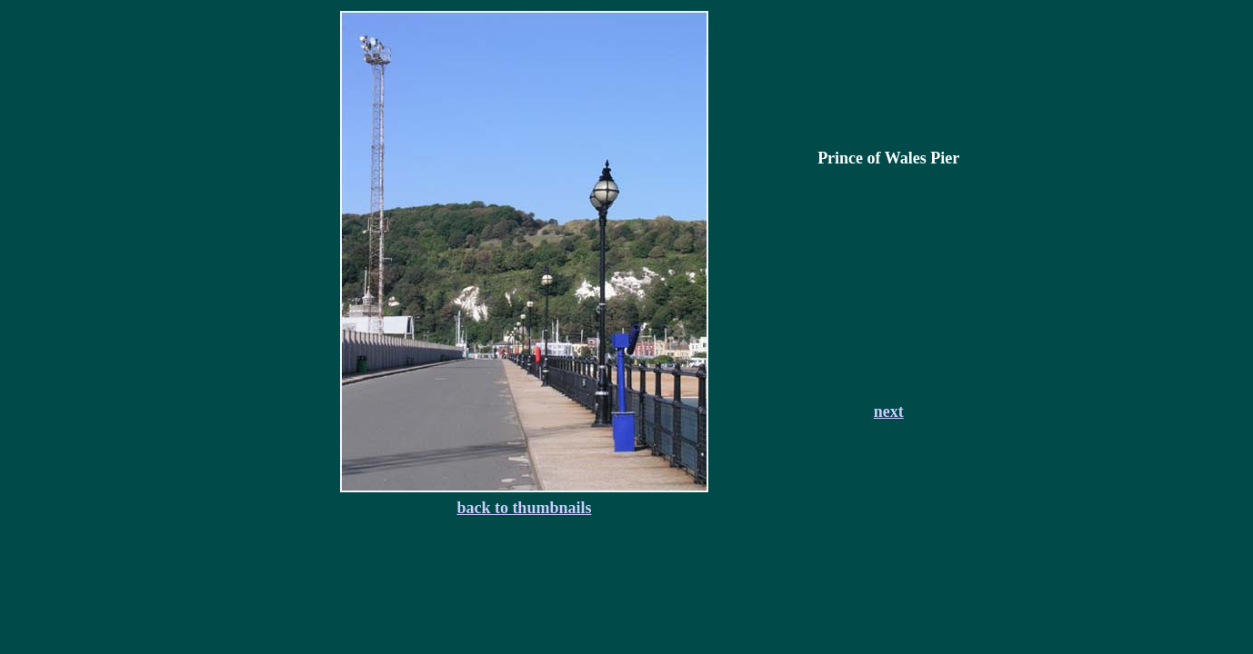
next (889, 411)
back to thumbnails (523, 508)
